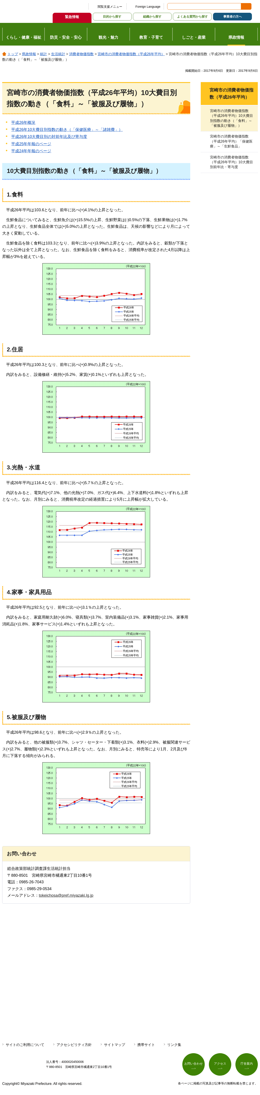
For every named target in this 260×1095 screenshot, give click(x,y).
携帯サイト (146, 1045)
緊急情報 (72, 17)
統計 (43, 54)
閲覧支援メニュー (110, 6)
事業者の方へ (232, 16)
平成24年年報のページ (31, 151)
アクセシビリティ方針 (74, 1045)
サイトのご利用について (25, 1045)
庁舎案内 (246, 1063)
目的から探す (112, 16)
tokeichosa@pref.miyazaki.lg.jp (66, 895)
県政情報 (29, 54)
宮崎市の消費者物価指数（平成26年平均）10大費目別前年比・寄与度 (231, 162)
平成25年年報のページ (31, 144)
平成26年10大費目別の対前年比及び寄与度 (49, 136)
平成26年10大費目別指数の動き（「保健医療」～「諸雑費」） (67, 129)
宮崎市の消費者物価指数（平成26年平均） (131, 54)
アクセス (220, 1063)
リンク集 (174, 1045)
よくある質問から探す (192, 16)
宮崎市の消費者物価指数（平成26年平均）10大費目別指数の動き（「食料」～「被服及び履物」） (231, 118)
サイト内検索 (171, 6)
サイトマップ (114, 1045)
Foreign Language (147, 6)
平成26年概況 (23, 122)
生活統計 (58, 54)
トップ (12, 54)
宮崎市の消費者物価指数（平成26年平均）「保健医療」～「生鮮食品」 (231, 141)
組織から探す (152, 16)
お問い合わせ (193, 1063)
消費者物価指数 (81, 54)
